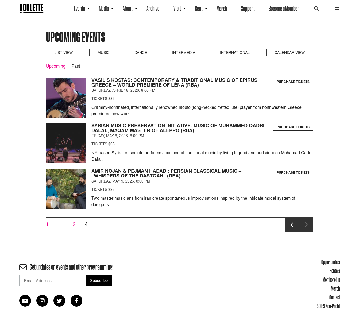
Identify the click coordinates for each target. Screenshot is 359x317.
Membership (331, 279)
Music (104, 52)
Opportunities (330, 261)
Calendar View (290, 52)
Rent (199, 9)
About (128, 9)
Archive (153, 9)
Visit (177, 9)
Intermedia (183, 52)
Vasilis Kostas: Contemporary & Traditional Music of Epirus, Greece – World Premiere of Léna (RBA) (175, 82)
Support (248, 9)
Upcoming (55, 66)
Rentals (335, 270)
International (235, 52)
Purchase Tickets (293, 81)
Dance (140, 52)
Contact (334, 297)
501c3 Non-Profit (328, 306)
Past (75, 66)
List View (63, 52)
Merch (222, 9)
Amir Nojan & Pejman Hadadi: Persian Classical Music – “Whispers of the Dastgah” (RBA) (166, 173)
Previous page (292, 231)
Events (79, 9)
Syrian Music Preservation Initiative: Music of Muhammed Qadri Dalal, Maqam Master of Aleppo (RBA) (177, 128)
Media (104, 9)
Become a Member (284, 9)
